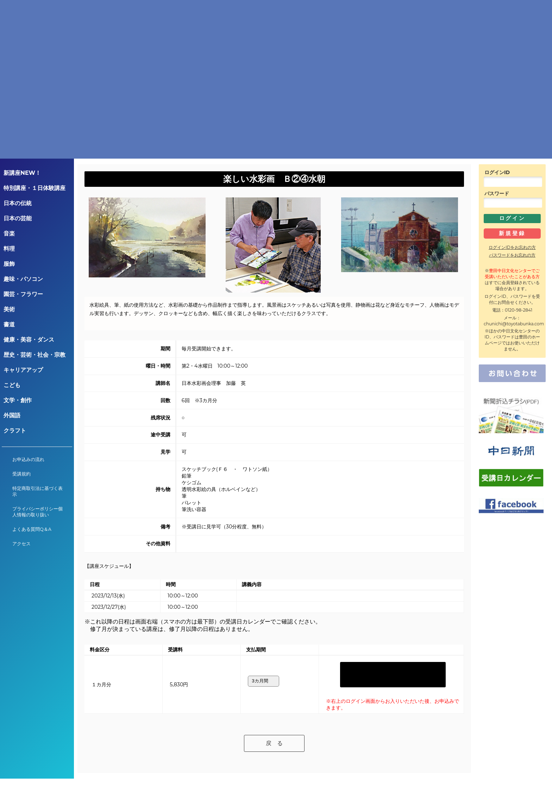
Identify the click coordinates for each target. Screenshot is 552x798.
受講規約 (21, 474)
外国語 (12, 415)
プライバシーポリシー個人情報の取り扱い (37, 511)
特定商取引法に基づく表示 (37, 491)
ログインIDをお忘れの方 (512, 247)
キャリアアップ (23, 370)
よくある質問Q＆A (31, 529)
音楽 (9, 233)
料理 (9, 248)
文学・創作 (18, 400)
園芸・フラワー (23, 294)
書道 (9, 324)
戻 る (274, 726)
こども (12, 385)
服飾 (9, 263)
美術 (9, 309)
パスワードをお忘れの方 (512, 255)
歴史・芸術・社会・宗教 (34, 354)
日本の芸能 (18, 218)
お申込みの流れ (28, 459)
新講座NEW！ (22, 173)
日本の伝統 (18, 203)
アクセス (21, 543)
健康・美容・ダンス (29, 339)
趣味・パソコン (23, 279)
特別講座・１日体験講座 (34, 188)
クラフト (15, 430)
